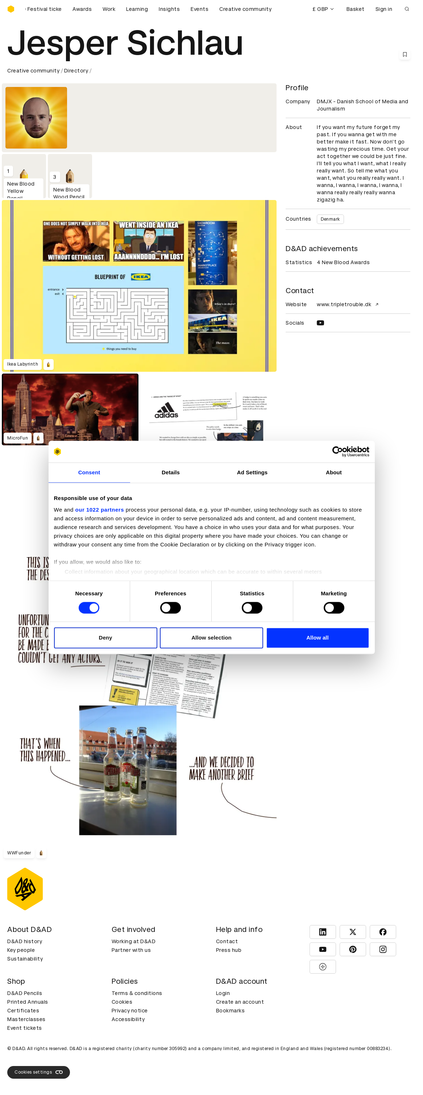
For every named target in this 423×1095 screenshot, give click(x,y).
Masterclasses (26, 1019)
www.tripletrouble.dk (348, 304)
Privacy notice (130, 1010)
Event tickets (24, 1028)
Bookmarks (230, 1010)
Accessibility (128, 1019)
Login (223, 993)
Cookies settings (38, 1072)
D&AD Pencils (24, 993)
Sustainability (25, 959)
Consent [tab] (89, 472)
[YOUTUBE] (320, 322)
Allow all (317, 638)
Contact (227, 941)
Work (109, 9)
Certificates (23, 1010)
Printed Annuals (27, 1002)
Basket (356, 9)
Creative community (245, 9)
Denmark (330, 219)
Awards (82, 9)
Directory (76, 71)
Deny (105, 638)
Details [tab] (171, 472)
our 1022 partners (99, 510)
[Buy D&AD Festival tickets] (43, 9)
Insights (169, 9)
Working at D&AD (134, 941)
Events (199, 9)
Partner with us (131, 950)
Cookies (122, 1002)
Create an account (240, 1002)
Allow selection (211, 638)
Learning (137, 9)
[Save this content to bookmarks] (404, 54)
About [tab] (334, 472)
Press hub (229, 950)
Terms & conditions (137, 993)
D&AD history (24, 941)
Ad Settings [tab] (252, 472)
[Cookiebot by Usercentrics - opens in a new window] (337, 451)
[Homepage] (10, 9)
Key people (21, 950)
